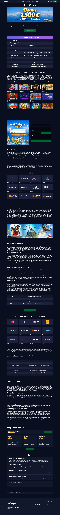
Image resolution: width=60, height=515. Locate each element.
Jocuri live (24, 81)
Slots (47, 81)
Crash (35, 81)
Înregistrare (54, 1)
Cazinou (19, 1)
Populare (13, 81)
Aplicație (36, 1)
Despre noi (36, 501)
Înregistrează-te (30, 30)
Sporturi (28, 1)
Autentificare (50, 1)
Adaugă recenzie (47, 431)
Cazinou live (24, 1)
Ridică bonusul (30, 310)
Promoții (32, 1)
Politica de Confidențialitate (49, 501)
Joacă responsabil (37, 504)
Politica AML (46, 504)
